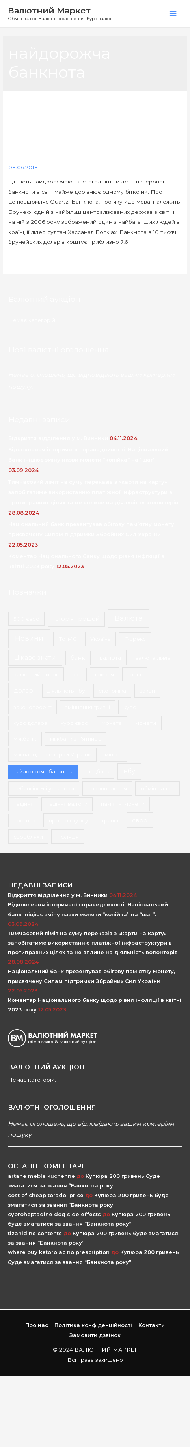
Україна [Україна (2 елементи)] (100, 639)
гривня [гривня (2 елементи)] (104, 674)
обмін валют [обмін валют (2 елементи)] (158, 788)
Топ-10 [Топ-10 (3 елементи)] (68, 639)
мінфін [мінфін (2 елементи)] (113, 754)
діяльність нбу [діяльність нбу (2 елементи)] (66, 690)
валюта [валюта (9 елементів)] (110, 657)
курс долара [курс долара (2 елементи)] (30, 723)
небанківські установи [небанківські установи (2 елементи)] (43, 788)
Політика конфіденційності (93, 1325)
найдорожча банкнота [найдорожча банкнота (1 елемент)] (43, 771)
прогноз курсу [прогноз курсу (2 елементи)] (68, 820)
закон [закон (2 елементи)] (147, 690)
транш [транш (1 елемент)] (109, 820)
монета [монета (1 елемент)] (112, 723)
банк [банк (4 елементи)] (78, 657)
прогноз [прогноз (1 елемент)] (24, 820)
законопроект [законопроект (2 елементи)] (32, 707)
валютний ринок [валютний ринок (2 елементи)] (36, 674)
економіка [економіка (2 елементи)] (112, 690)
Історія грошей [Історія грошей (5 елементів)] (76, 618)
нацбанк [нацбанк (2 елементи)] (98, 771)
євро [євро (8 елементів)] (139, 820)
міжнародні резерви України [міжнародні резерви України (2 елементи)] (52, 754)
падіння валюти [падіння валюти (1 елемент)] (67, 804)
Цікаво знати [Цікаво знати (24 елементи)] (35, 657)
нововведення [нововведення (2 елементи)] (107, 788)
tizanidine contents (35, 1233)
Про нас (36, 1325)
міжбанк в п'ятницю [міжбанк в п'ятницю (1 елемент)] (76, 739)
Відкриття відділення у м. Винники (58, 438)
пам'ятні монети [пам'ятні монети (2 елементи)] (123, 804)
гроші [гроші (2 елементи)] (134, 674)
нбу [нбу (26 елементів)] (129, 771)
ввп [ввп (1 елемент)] (77, 674)
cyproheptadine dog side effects (54, 1214)
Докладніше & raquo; (37, 260)
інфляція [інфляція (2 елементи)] (67, 836)
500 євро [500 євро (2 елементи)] (26, 619)
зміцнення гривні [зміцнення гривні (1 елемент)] (87, 707)
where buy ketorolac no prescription (59, 1252)
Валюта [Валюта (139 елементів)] (129, 618)
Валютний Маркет (49, 10)
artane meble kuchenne (41, 1176)
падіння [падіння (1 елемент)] (23, 804)
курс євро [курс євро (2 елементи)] (74, 723)
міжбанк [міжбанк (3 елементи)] (24, 739)
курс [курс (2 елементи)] (129, 707)
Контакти (151, 1325)
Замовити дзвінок (95, 1335)
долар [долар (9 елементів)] (23, 690)
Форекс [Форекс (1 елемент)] (135, 639)
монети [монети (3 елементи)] (145, 723)
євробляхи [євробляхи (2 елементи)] (28, 836)
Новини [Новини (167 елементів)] (29, 638)
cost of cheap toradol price (46, 1195)
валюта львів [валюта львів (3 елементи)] (152, 658)
